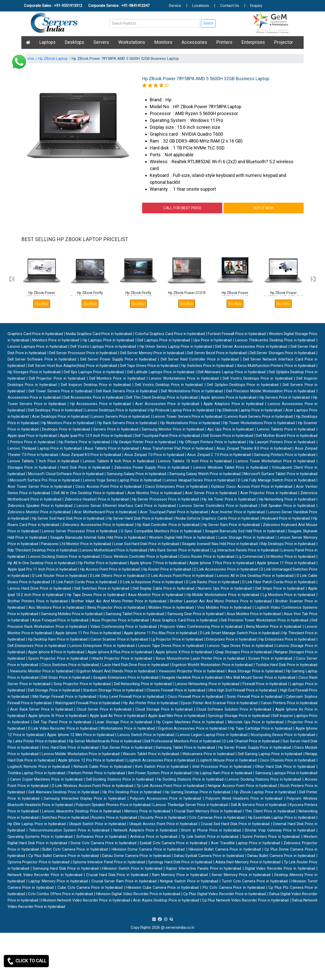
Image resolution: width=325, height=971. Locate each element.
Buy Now (42, 303)
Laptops (47, 42)
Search (208, 23)
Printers (224, 42)
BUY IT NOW (263, 208)
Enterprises (253, 42)
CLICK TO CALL (26, 961)
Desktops (74, 42)
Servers (101, 42)
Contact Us (229, 5)
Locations (200, 5)
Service (175, 5)
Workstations (131, 42)
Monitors (163, 42)
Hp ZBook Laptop (53, 58)
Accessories (194, 42)
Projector (283, 42)
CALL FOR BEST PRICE (182, 208)
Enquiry (256, 5)
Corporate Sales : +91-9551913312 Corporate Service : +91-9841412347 (87, 5)
